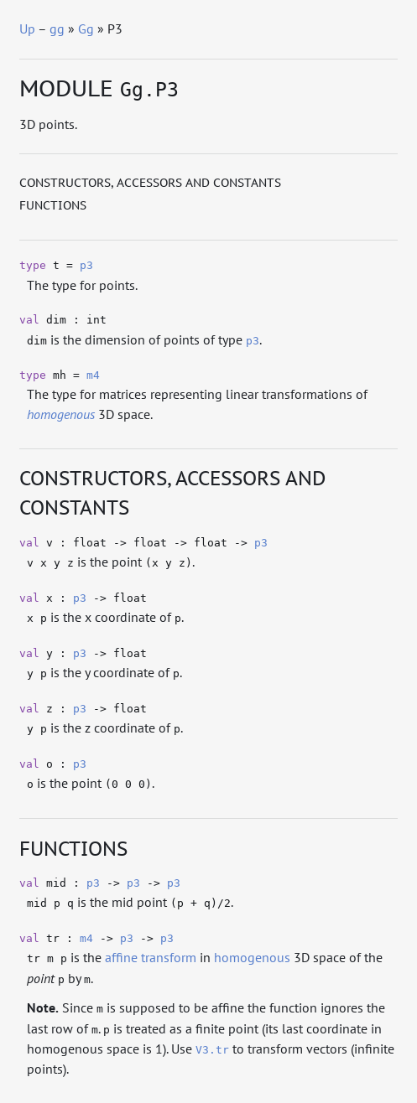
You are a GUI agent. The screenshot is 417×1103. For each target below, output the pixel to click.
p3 (86, 265)
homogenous (252, 957)
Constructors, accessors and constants (150, 182)
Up (27, 28)
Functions (52, 205)
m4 (93, 375)
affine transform (150, 957)
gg (57, 28)
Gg (86, 28)
